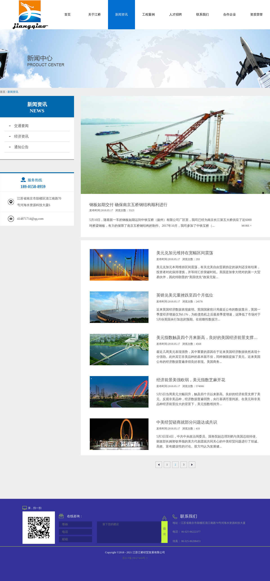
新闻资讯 (12, 91)
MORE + (247, 225)
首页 (67, 14)
